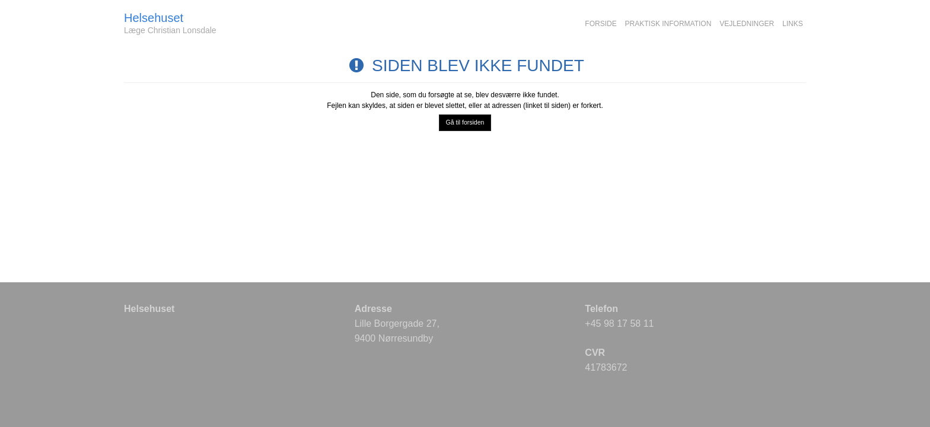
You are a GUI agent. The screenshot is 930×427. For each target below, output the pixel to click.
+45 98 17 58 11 (619, 323)
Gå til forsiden (465, 122)
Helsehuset (153, 17)
